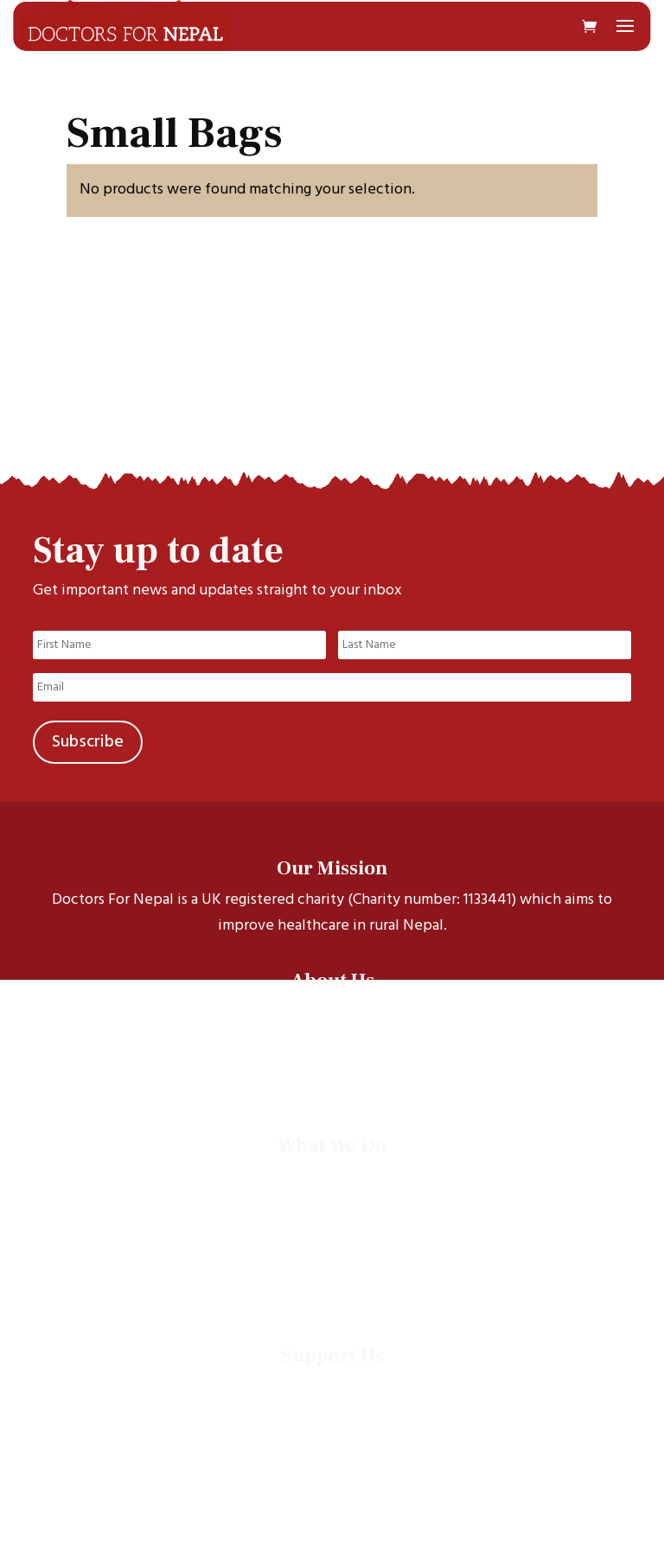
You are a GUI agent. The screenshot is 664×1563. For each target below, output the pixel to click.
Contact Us (332, 1077)
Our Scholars (332, 1032)
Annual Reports (332, 1287)
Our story (332, 1010)
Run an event (332, 1407)
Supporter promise (332, 1452)
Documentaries (332, 1242)
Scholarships (332, 1175)
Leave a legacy (332, 1430)
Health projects (332, 1197)
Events (332, 1265)
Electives (332, 1220)
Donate (332, 1385)
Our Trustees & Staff (332, 1055)
